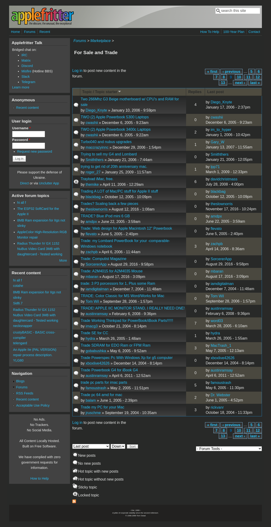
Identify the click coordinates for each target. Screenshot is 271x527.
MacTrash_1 (221, 346)
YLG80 (18, 360)
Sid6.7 (18, 303)
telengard (20, 343)
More (63, 260)
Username (21, 128)
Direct (24, 183)
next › (240, 83)
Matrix (26, 60)
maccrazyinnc (97, 147)
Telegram (28, 82)
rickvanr (217, 407)
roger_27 (93, 172)
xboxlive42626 (97, 363)
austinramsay (97, 314)
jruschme (93, 413)
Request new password (34, 151)
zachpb (92, 252)
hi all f (21, 202)
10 (239, 77)
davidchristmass (224, 179)
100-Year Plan (233, 32)
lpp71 (215, 167)
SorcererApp (96, 264)
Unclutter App (49, 183)
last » (255, 83)
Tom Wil (92, 301)
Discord (27, 66)
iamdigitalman (97, 289)
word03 (217, 321)
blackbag (93, 197)
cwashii (92, 123)
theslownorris (97, 209)
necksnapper (22, 326)
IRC (24, 55)
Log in (77, 71)
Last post (215, 92)
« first (212, 72)
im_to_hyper (221, 130)
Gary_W (217, 142)
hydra (90, 339)
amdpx (91, 222)
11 (248, 77)
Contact (254, 32)
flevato (91, 234)
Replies (195, 92)
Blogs (20, 381)
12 (258, 77)
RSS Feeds (24, 393)
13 (223, 83)
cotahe (18, 286)
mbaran (92, 277)
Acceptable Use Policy (32, 405)
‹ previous (231, 72)
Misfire (26, 71)
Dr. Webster (220, 395)
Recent (44, 32)
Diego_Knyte (96, 110)
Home (15, 32)
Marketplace (100, 41)
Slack (25, 76)
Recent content (27, 107)
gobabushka (96, 351)
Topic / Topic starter (102, 91)
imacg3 (92, 326)
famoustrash (96, 388)
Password (21, 140)
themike (92, 184)
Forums (29, 32)
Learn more (20, 87)
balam (91, 400)
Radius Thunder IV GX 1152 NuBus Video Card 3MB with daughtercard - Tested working (39, 249)
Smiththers (94, 160)
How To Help (209, 32)
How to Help (39, 478)
